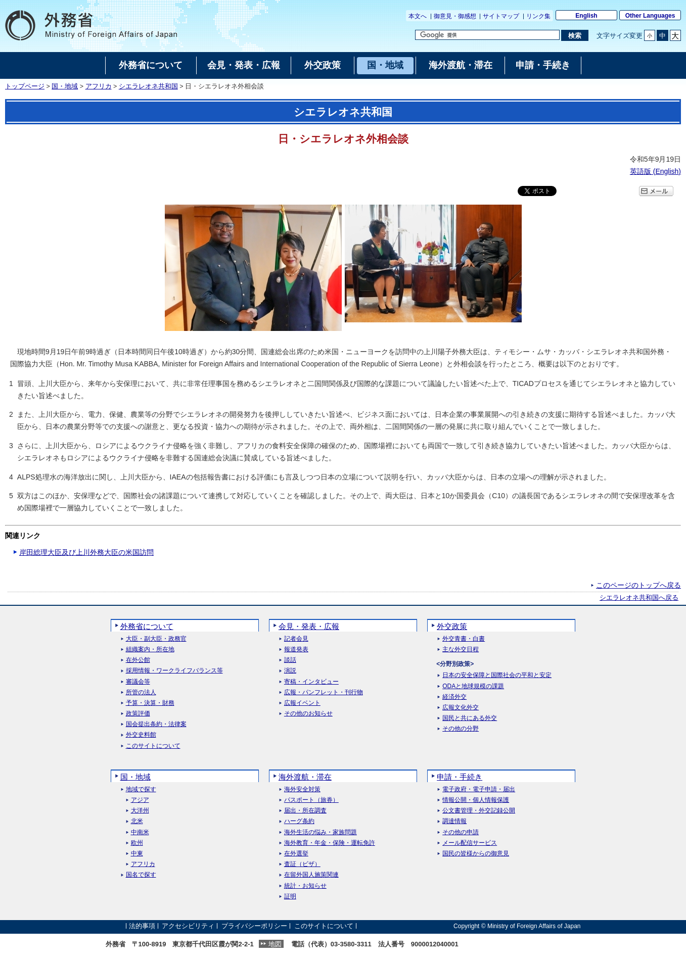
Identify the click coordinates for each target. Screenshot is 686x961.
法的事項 (142, 926)
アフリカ (98, 86)
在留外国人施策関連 (311, 875)
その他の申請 (460, 832)
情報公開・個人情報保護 (475, 800)
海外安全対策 (302, 789)
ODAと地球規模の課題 (473, 686)
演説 (290, 670)
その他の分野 (460, 729)
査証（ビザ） (302, 864)
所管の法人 (141, 692)
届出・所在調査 (305, 810)
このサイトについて (153, 746)
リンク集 (538, 16)
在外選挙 (296, 853)
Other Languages (650, 15)
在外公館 (138, 660)
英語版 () (655, 171)
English (586, 15)
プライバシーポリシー (254, 926)
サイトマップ (501, 16)
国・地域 (65, 86)
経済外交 (454, 697)
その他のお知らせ (308, 713)
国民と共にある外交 (469, 718)
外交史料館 (141, 735)
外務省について (146, 626)
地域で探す (141, 789)
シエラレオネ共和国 (148, 86)
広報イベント (302, 703)
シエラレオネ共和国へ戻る (639, 597)
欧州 (137, 843)
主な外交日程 (460, 649)
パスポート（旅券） (311, 800)
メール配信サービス (469, 843)
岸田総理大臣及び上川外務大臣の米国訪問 (86, 552)
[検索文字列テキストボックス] (487, 35)
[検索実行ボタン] (574, 35)
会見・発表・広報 (309, 626)
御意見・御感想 (455, 16)
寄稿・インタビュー (311, 682)
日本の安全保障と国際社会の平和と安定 (497, 675)
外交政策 (452, 626)
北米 (137, 821)
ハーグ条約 (299, 821)
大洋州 (140, 810)
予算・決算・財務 (150, 703)
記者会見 (296, 639)
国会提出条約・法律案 (156, 724)
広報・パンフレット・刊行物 (323, 692)
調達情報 (454, 821)
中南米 (140, 832)
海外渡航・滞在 (305, 777)
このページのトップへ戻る (638, 585)
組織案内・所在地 (150, 649)
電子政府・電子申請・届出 (478, 789)
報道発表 (296, 649)
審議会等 (138, 682)
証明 (290, 896)
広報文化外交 (460, 707)
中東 (137, 853)
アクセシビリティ (188, 926)
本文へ (417, 16)
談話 (290, 660)
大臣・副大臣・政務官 (156, 639)
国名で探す (141, 875)
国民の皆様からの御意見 (475, 853)
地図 (275, 944)
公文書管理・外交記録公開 (478, 810)
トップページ (24, 86)
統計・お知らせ (305, 886)
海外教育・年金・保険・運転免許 (329, 843)
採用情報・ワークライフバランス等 (174, 670)
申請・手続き (459, 777)
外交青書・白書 (463, 639)
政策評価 (138, 713)
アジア (140, 800)
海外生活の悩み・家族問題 (320, 832)
